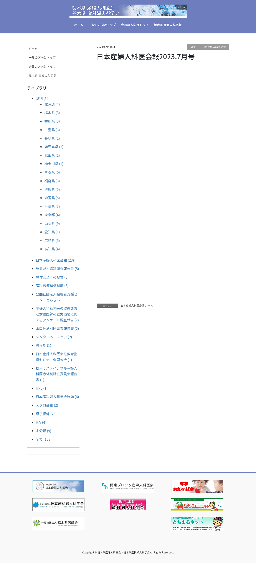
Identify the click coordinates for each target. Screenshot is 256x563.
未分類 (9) (43, 430)
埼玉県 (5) (52, 197)
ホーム (33, 48)
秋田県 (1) (52, 155)
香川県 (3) (52, 121)
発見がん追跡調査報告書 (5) (57, 268)
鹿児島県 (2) (54, 146)
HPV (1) (42, 388)
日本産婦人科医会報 (214, 47)
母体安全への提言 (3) (52, 277)
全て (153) (44, 439)
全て (193, 47)
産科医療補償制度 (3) (52, 285)
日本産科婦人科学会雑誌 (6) (57, 396)
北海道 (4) (52, 104)
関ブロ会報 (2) (47, 405)
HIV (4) (41, 422)
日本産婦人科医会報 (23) (55, 260)
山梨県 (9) (52, 223)
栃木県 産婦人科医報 (43, 75)
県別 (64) (43, 98)
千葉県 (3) (52, 206)
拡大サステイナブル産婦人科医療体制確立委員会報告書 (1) (57, 373)
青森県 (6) (52, 172)
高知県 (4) (52, 248)
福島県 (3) (52, 180)
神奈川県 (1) (54, 163)
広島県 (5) (52, 240)
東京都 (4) (52, 214)
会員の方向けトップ (42, 66)
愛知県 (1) (52, 231)
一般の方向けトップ (42, 57)
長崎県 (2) (52, 138)
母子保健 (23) (46, 413)
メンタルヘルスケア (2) (54, 336)
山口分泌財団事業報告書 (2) (57, 328)
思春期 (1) (43, 345)
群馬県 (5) (52, 189)
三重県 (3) (52, 129)
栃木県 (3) (52, 112)
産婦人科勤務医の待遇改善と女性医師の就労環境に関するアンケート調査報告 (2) (57, 314)
